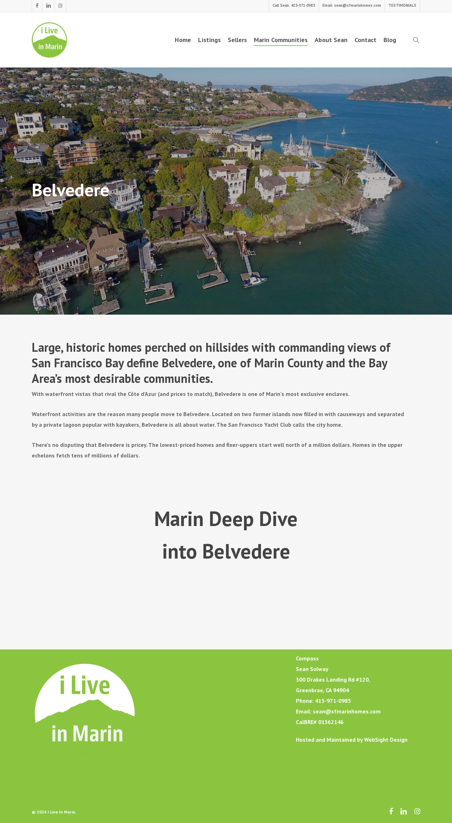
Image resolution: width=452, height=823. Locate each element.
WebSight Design (386, 739)
